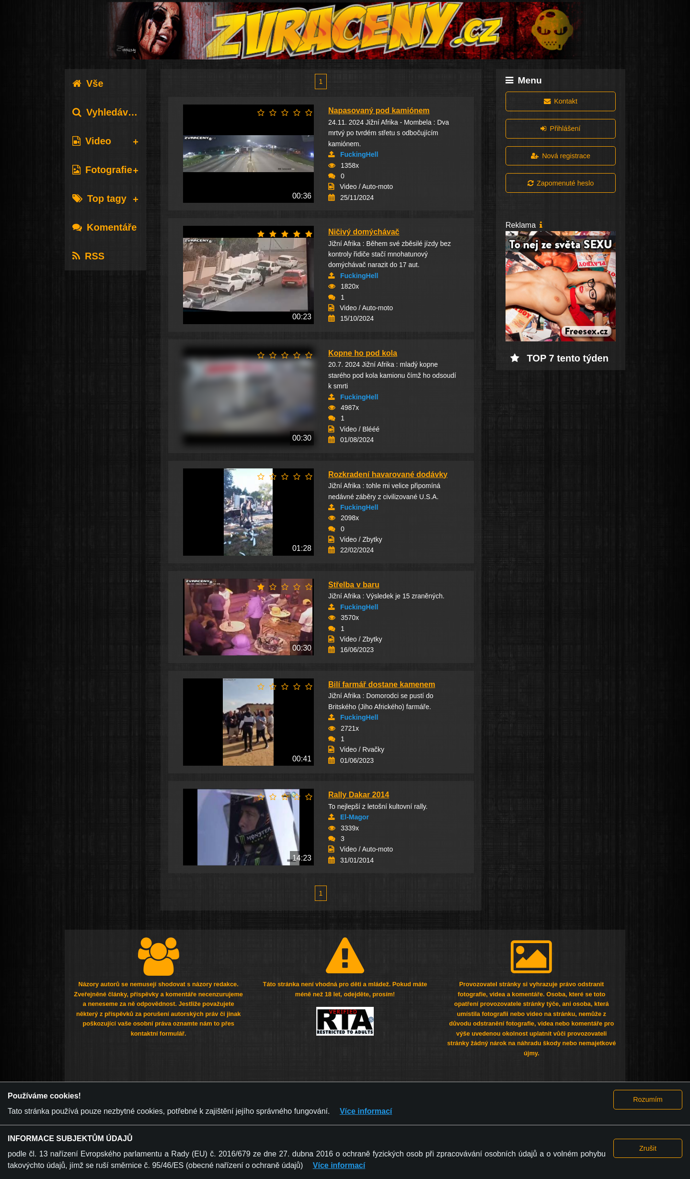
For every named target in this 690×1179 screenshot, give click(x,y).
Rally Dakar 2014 (358, 795)
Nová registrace (560, 156)
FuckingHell (359, 154)
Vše (88, 83)
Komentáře (104, 227)
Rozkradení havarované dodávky (388, 474)
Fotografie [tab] (102, 169)
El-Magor (354, 817)
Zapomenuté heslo (561, 183)
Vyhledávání (107, 112)
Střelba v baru (354, 585)
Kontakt (560, 101)
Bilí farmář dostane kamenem (381, 684)
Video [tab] (91, 141)
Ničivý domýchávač (364, 232)
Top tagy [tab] (99, 198)
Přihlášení (560, 128)
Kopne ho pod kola (362, 353)
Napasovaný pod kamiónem (379, 110)
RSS (88, 256)
